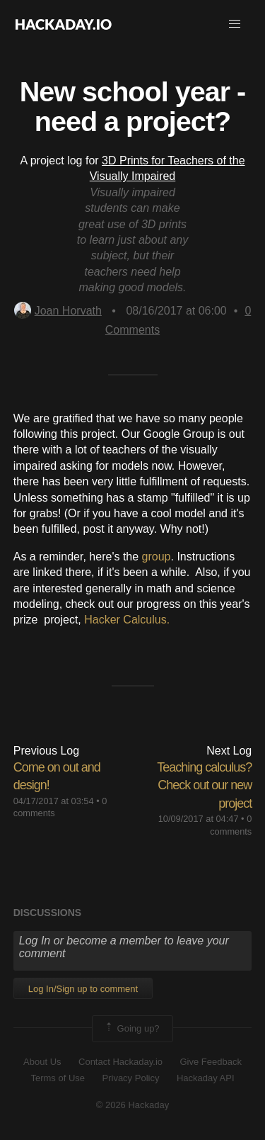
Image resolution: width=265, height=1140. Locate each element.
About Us (42, 1061)
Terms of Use (57, 1078)
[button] (235, 24)
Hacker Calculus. (127, 620)
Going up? (131, 1029)
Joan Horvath (58, 311)
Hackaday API (206, 1078)
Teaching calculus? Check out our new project (204, 785)
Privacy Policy (131, 1078)
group (156, 557)
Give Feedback (210, 1061)
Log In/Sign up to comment (83, 988)
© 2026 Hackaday (133, 1105)
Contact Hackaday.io (120, 1061)
